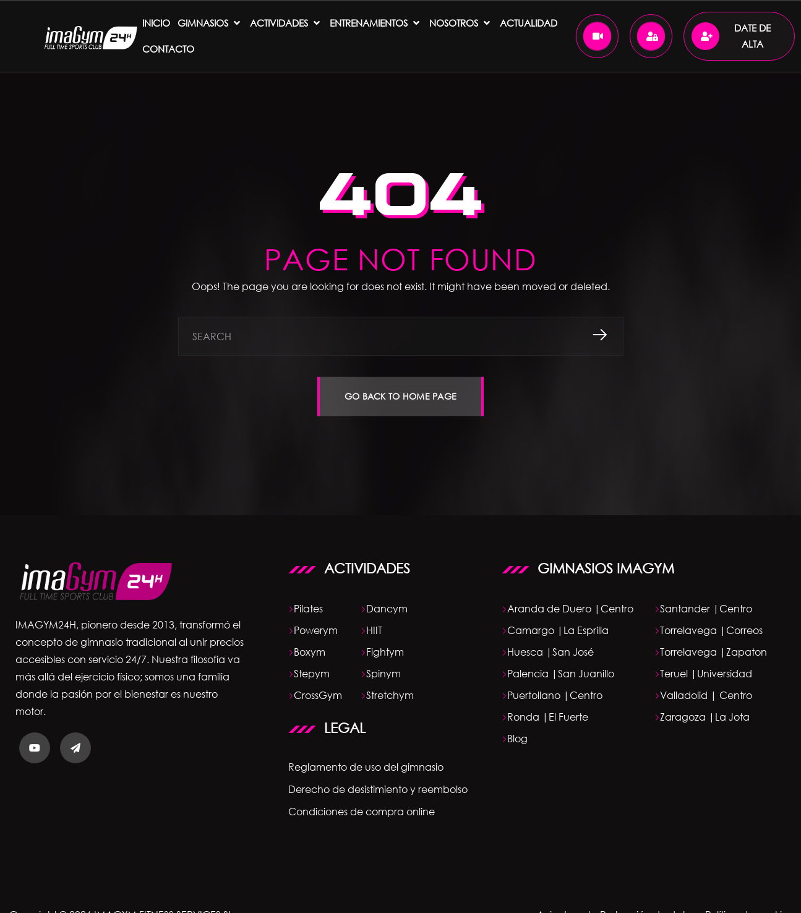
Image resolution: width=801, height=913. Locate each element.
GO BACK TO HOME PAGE (401, 396)
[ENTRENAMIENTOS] (376, 23)
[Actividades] (286, 23)
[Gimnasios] (210, 23)
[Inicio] (156, 23)
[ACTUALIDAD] (528, 23)
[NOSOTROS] (460, 23)
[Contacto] (168, 49)
